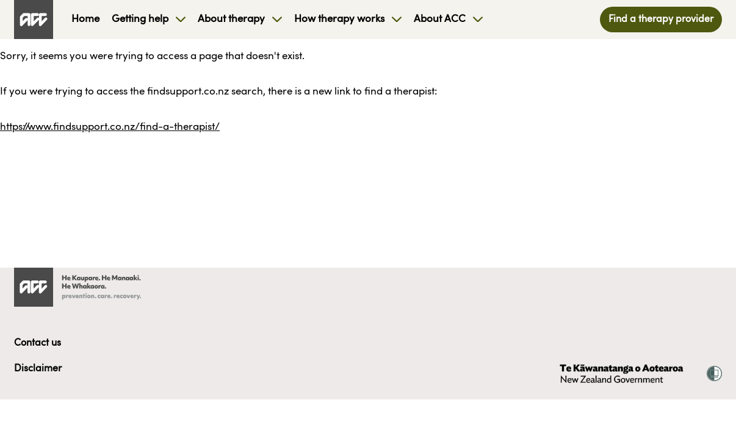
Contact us (37, 343)
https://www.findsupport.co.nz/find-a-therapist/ (110, 127)
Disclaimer (38, 369)
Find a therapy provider (660, 19)
